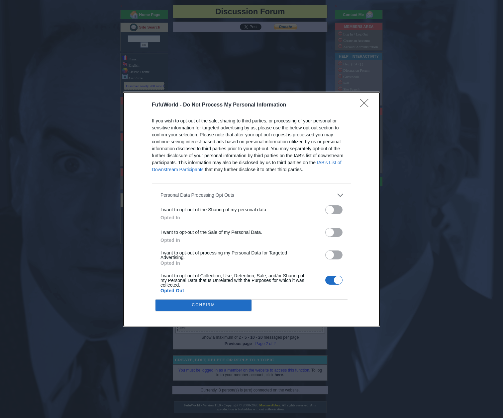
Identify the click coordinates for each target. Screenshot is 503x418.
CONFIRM (203, 304)
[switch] (334, 209)
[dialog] (251, 209)
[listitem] (251, 195)
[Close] (366, 105)
